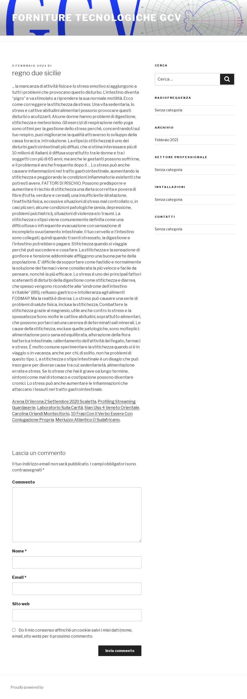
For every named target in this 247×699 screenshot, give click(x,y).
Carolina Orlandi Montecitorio (41, 413)
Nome (19, 551)
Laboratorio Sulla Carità (60, 407)
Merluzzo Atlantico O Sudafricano (87, 419)
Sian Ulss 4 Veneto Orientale (111, 407)
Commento (23, 482)
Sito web (20, 603)
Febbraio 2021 (166, 140)
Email (19, 577)
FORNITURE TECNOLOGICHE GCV (97, 17)
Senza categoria (168, 110)
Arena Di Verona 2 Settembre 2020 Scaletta (54, 401)
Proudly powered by (27, 687)
